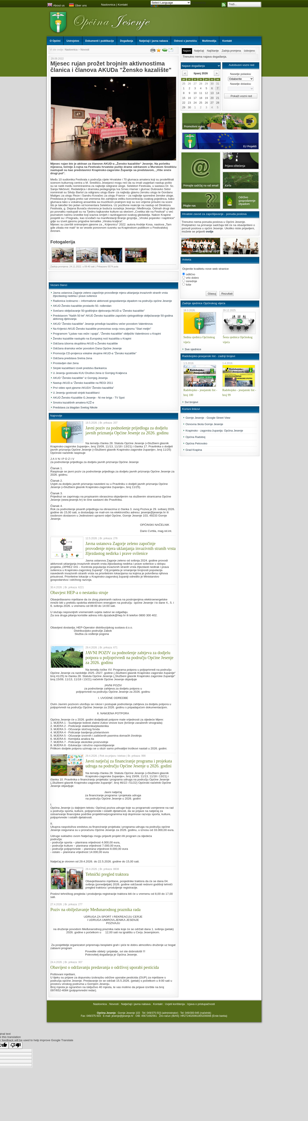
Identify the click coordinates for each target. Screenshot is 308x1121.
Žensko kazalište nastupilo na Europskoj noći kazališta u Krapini (92, 338)
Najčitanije (213, 50)
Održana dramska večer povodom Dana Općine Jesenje (87, 348)
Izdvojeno (249, 50)
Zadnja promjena (231, 50)
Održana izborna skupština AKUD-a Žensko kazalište (85, 343)
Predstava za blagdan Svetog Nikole (75, 407)
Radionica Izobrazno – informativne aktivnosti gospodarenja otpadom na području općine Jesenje (112, 300)
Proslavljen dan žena (66, 363)
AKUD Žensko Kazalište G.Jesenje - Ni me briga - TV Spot (89, 397)
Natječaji (199, 50)
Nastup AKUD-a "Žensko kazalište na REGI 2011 (83, 382)
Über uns (78, 5)
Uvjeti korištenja (175, 1004)
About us (56, 5)
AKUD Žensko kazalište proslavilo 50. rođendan (82, 305)
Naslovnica (108, 4)
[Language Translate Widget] (171, 3)
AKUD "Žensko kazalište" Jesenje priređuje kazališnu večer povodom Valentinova (103, 323)
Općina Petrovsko (196, 443)
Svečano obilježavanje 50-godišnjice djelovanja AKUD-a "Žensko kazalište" (99, 310)
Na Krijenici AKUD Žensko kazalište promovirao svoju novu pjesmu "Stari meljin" (102, 328)
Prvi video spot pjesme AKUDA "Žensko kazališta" (83, 387)
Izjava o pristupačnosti (201, 1004)
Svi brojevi (191, 402)
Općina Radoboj (195, 437)
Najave (187, 50)
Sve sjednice (193, 349)
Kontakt (123, 4)
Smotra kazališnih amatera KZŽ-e (73, 402)
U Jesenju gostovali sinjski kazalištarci (76, 392)
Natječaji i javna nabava (136, 1004)
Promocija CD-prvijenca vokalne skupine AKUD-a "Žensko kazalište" (95, 353)
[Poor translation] (15, 1045)
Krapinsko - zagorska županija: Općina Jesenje (214, 430)
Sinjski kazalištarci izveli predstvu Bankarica (80, 368)
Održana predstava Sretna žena (72, 358)
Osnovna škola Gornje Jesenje (204, 424)
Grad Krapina (193, 449)
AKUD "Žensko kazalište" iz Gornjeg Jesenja (80, 378)
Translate (160, 6)
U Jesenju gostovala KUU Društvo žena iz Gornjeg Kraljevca (90, 373)
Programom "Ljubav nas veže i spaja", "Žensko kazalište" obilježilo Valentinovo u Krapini (107, 333)
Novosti (84, 49)
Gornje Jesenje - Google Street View (207, 417)
